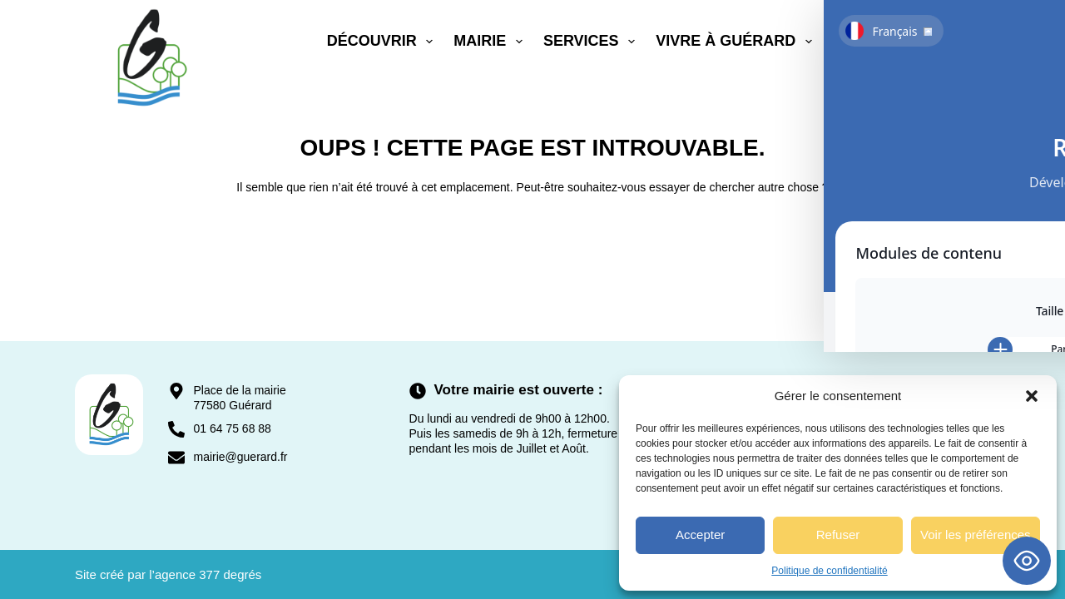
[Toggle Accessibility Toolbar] (1027, 561)
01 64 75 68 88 (231, 428)
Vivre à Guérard (737, 42)
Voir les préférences (975, 534)
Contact (869, 40)
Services (592, 42)
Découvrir (383, 42)
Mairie (491, 42)
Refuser (838, 534)
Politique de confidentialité (829, 571)
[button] (1031, 396)
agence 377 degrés (208, 574)
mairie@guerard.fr (240, 456)
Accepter (700, 534)
